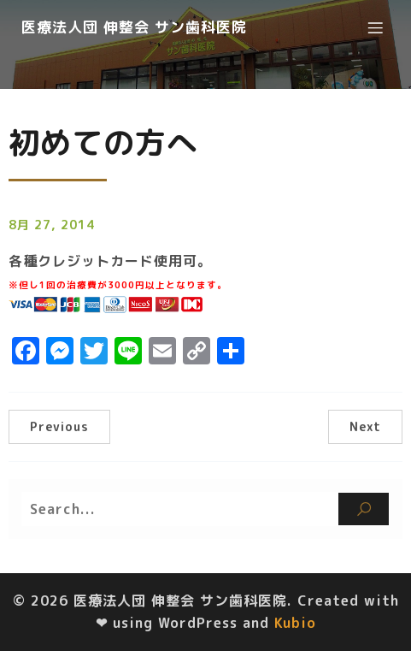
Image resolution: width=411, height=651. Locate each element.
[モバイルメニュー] (375, 27)
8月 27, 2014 (52, 224)
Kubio (295, 622)
